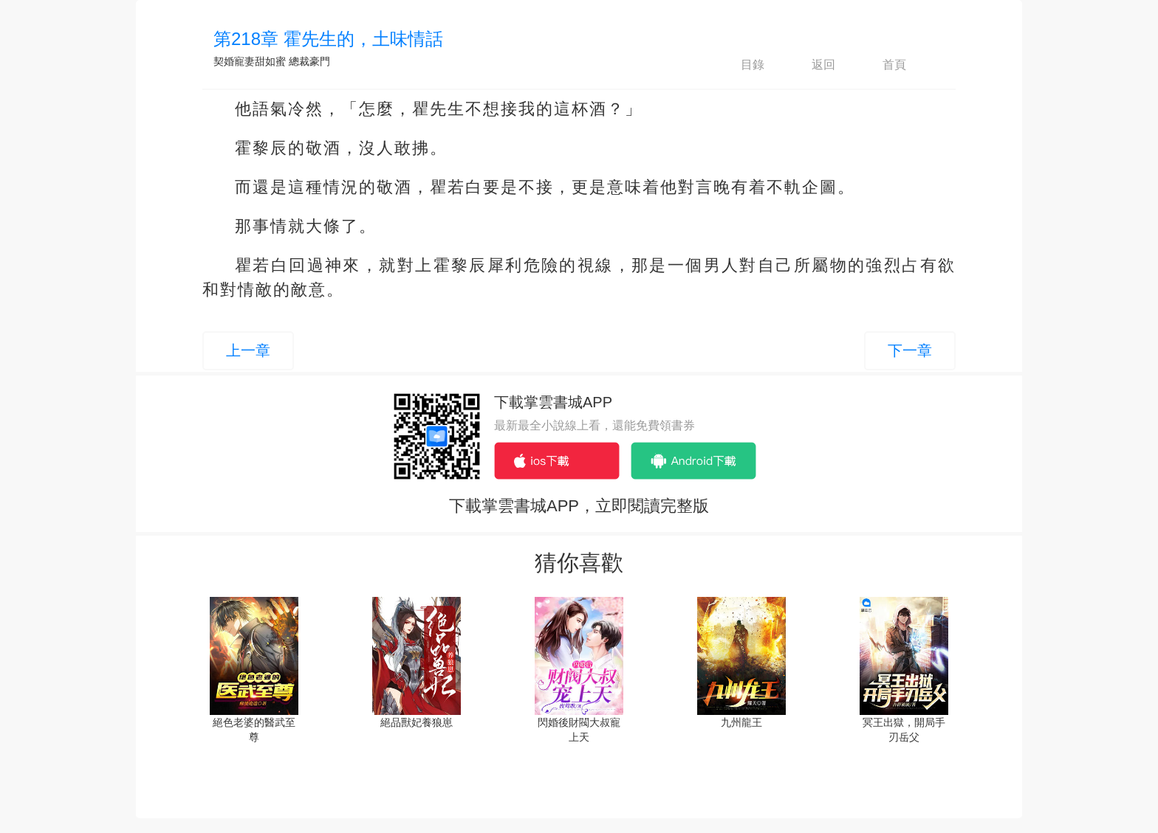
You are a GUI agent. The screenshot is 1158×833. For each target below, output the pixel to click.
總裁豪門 (309, 61)
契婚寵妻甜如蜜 (249, 61)
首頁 (881, 65)
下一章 (910, 350)
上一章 (248, 350)
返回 (811, 65)
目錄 (740, 65)
